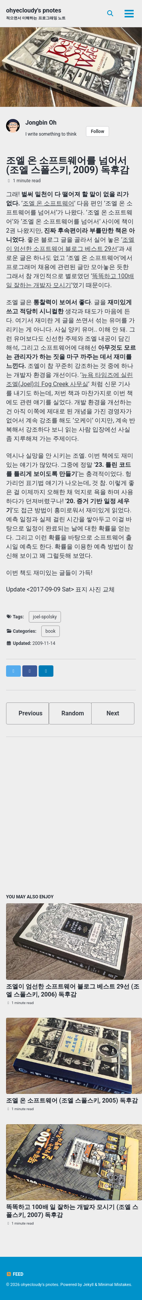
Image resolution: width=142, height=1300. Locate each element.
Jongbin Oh (40, 122)
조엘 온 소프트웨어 (48, 203)
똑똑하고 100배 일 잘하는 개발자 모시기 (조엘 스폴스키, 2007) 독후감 (72, 1211)
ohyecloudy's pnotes (36, 14)
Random (72, 713)
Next (112, 713)
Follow (97, 131)
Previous (30, 713)
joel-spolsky (45, 616)
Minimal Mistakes (114, 1284)
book (50, 631)
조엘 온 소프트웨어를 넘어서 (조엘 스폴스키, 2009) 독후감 (67, 165)
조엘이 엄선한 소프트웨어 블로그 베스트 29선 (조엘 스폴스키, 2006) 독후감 (72, 990)
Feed (14, 1274)
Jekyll (88, 1284)
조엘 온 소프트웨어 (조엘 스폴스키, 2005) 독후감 (72, 1100)
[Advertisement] (71, 814)
